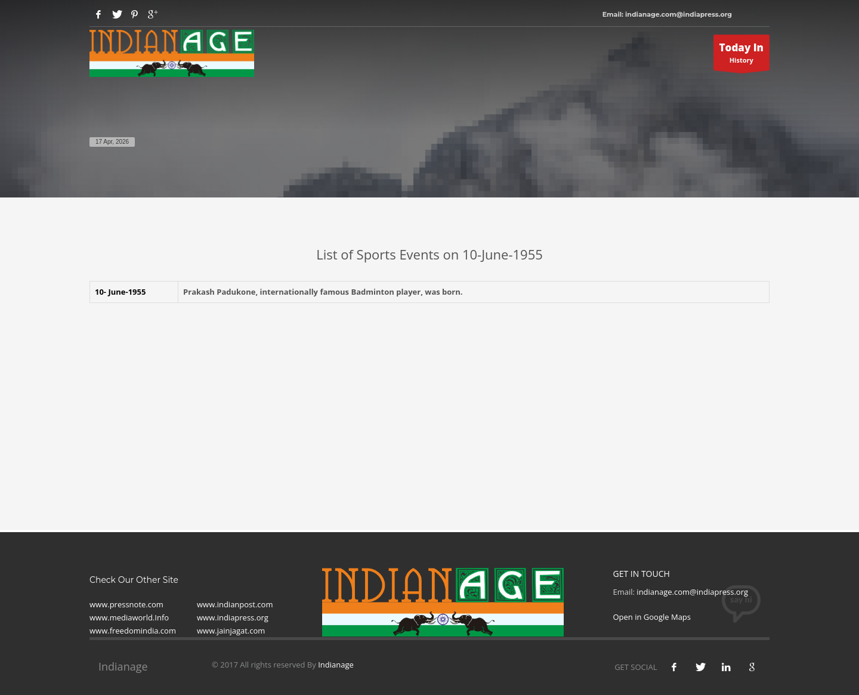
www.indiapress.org (232, 617)
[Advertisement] (429, 398)
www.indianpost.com (235, 604)
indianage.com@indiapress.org (692, 591)
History (741, 55)
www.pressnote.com (126, 604)
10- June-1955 (120, 291)
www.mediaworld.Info (129, 617)
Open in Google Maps (652, 616)
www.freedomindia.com (132, 630)
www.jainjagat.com (231, 630)
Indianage (336, 664)
